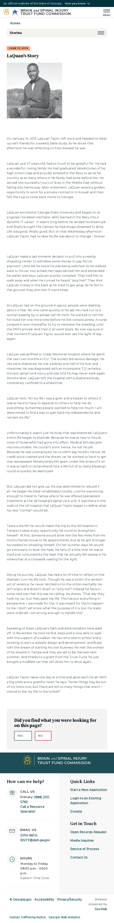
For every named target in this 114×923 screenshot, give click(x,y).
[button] (101, 33)
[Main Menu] (105, 12)
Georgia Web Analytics (64, 917)
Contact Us (79, 857)
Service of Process (84, 849)
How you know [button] (75, 3)
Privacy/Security (69, 899)
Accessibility (44, 899)
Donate (76, 811)
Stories (15, 23)
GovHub (101, 909)
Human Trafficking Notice (28, 917)
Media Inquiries (82, 840)
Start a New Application (88, 789)
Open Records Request (88, 832)
